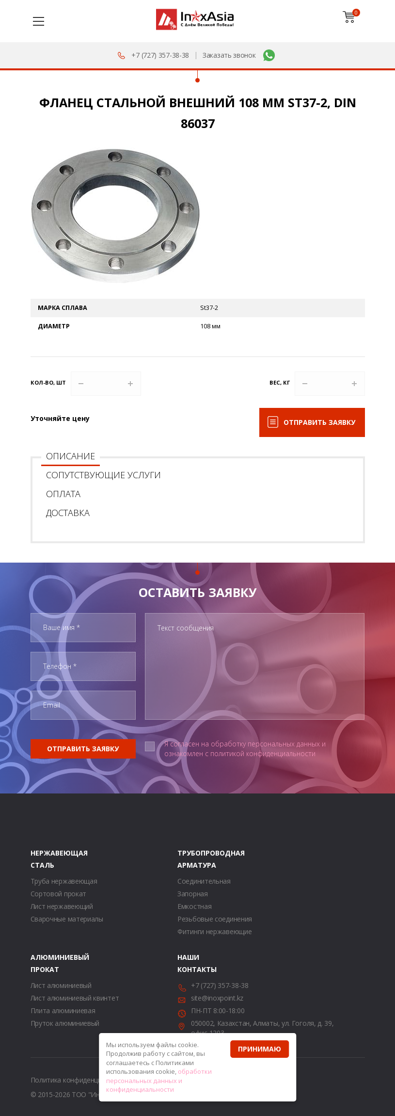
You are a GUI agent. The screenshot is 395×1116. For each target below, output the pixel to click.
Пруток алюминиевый (65, 1023)
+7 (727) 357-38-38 (160, 55)
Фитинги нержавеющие (214, 931)
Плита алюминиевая (63, 1010)
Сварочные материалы (67, 918)
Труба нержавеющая (64, 881)
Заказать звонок (229, 55)
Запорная (192, 893)
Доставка (68, 512)
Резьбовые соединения (214, 918)
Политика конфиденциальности (81, 1079)
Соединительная (204, 881)
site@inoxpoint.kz (217, 998)
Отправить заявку (319, 422)
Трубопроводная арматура (189, 859)
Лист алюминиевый (61, 985)
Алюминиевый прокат (43, 963)
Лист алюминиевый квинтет (75, 998)
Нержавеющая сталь (43, 859)
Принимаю (259, 1048)
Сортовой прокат (59, 893)
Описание (70, 456)
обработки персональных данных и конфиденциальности (159, 1080)
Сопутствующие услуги (103, 475)
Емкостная (194, 906)
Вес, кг (279, 382)
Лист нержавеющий (62, 906)
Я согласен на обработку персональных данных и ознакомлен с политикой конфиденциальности (245, 748)
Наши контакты (189, 963)
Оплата (63, 494)
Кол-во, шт (48, 382)
